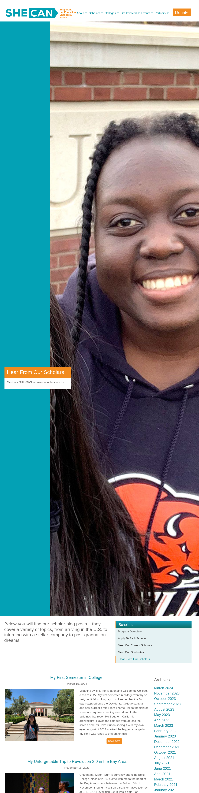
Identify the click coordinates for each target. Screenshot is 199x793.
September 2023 (167, 704)
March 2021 (163, 779)
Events (145, 13)
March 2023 (163, 725)
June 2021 (162, 768)
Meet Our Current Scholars (135, 645)
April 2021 (162, 774)
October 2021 (165, 752)
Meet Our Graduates (131, 652)
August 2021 (164, 758)
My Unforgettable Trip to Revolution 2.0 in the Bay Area (76, 761)
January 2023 (165, 736)
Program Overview (130, 631)
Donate (182, 12)
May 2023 (162, 715)
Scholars (94, 13)
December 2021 (167, 747)
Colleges (110, 13)
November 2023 (167, 693)
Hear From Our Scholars (134, 659)
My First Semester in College (77, 677)
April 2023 (162, 720)
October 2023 (165, 699)
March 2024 (163, 688)
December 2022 (167, 742)
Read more (114, 741)
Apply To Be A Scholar (132, 638)
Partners (160, 13)
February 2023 (165, 731)
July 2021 (162, 763)
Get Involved (129, 13)
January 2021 (165, 790)
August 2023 (164, 709)
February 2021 (165, 785)
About (80, 13)
